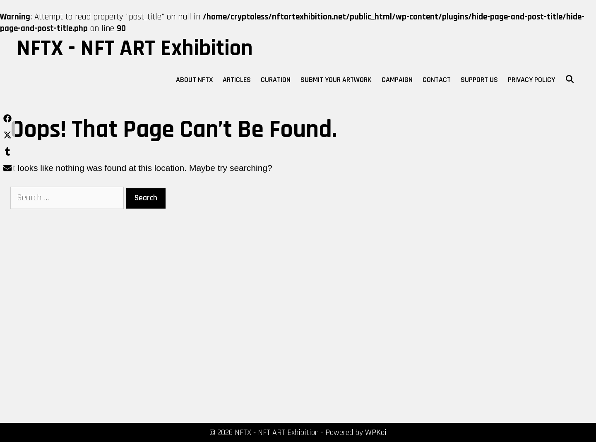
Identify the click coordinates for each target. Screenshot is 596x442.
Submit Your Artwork (336, 79)
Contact (437, 79)
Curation (276, 79)
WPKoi (376, 432)
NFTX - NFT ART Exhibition (135, 48)
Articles (237, 79)
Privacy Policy (531, 79)
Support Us (479, 79)
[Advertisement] (102, 323)
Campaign (397, 79)
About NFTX (194, 79)
